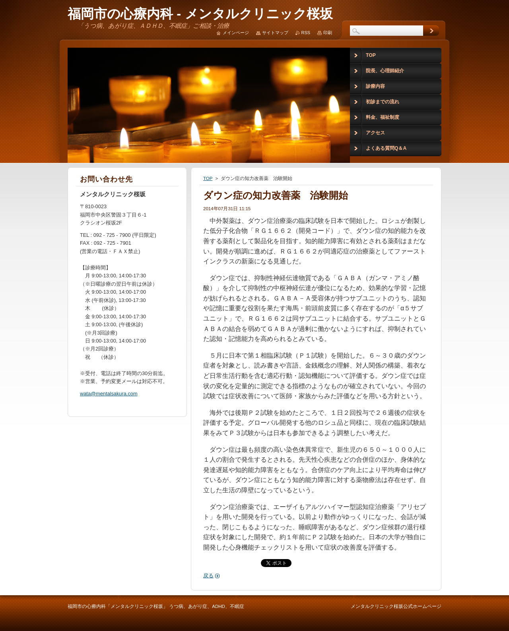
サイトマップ (275, 32)
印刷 (327, 32)
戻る (208, 576)
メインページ (236, 32)
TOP (207, 178)
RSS (305, 32)
